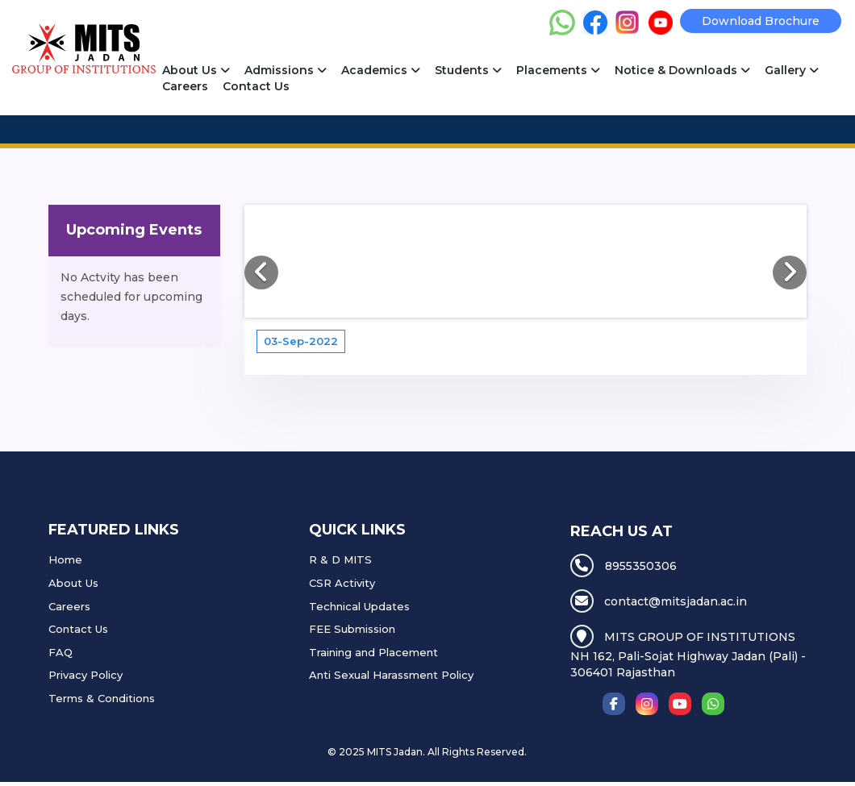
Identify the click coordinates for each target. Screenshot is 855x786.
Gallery (792, 70)
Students (468, 70)
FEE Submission (352, 628)
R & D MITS (340, 559)
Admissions (285, 70)
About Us (196, 70)
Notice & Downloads (682, 70)
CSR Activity (342, 582)
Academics (380, 70)
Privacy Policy (85, 674)
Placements (558, 70)
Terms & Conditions (101, 698)
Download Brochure (761, 21)
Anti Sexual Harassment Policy (391, 674)
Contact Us (256, 86)
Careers (185, 86)
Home (65, 559)
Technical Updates (359, 606)
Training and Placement (373, 652)
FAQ (60, 652)
